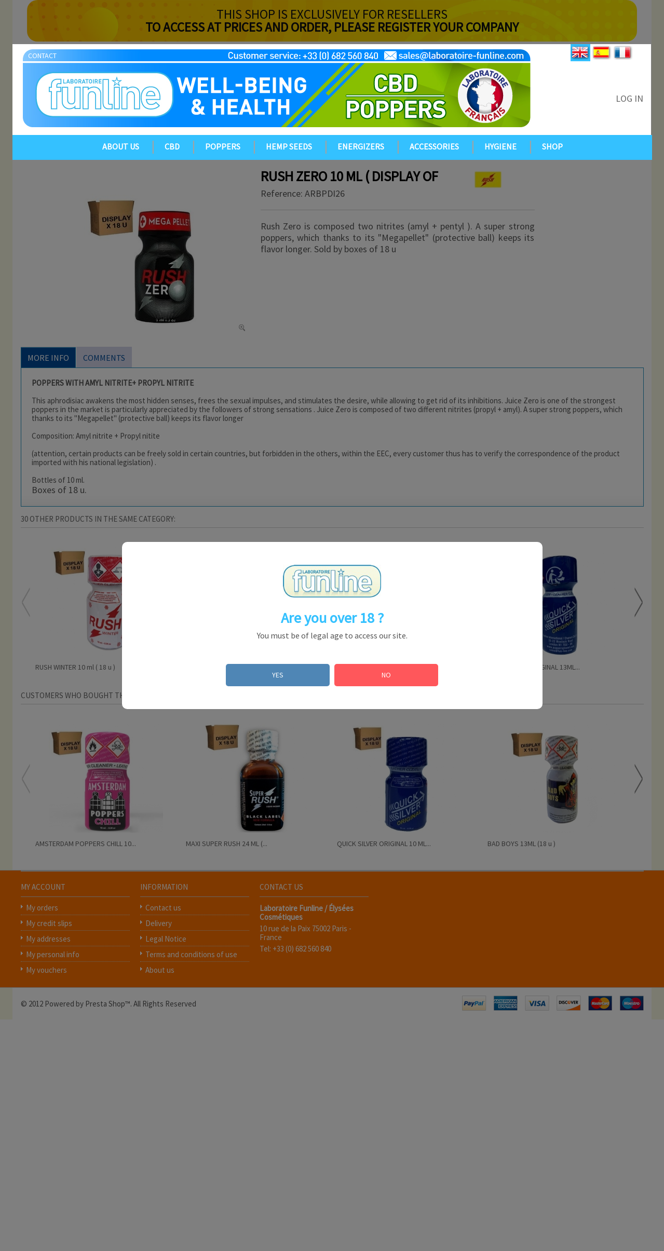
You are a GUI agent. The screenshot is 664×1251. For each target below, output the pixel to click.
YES (277, 674)
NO (386, 674)
